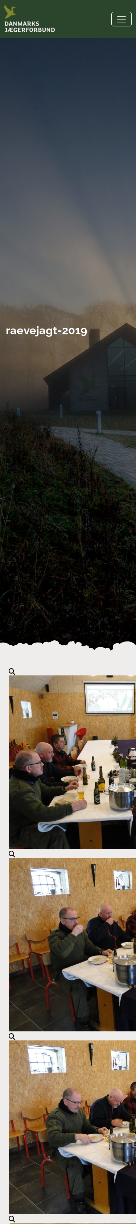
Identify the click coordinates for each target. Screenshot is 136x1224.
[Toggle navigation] (121, 19)
